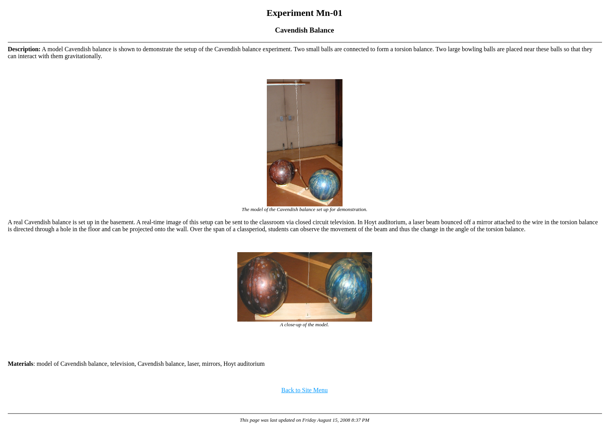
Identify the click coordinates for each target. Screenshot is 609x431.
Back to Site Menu (304, 390)
